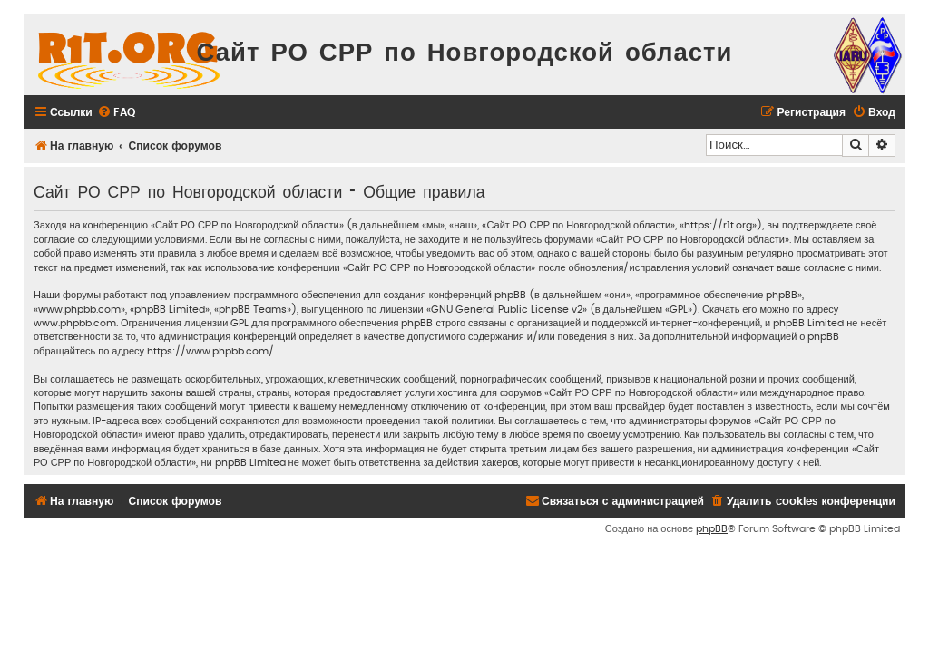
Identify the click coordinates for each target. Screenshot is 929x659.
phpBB (712, 529)
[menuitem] (116, 113)
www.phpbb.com (75, 323)
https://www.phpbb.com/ (210, 351)
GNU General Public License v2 (506, 310)
